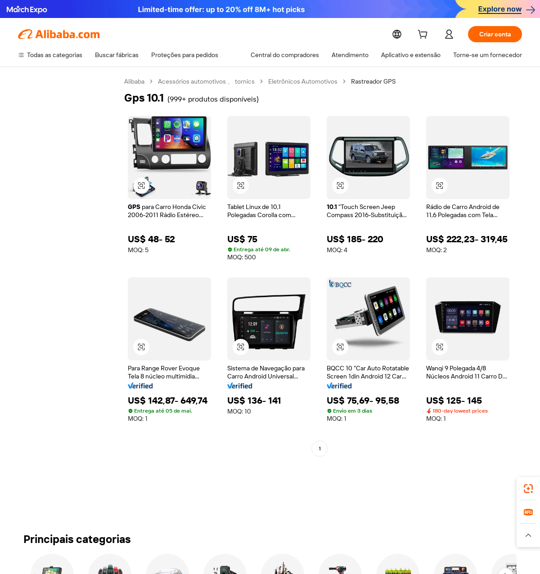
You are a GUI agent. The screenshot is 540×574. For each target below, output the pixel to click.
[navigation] (68, 298)
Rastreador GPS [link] (373, 81)
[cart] (424, 35)
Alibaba (134, 81)
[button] (141, 186)
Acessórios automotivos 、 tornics (206, 81)
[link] (528, 488)
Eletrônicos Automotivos (303, 81)
